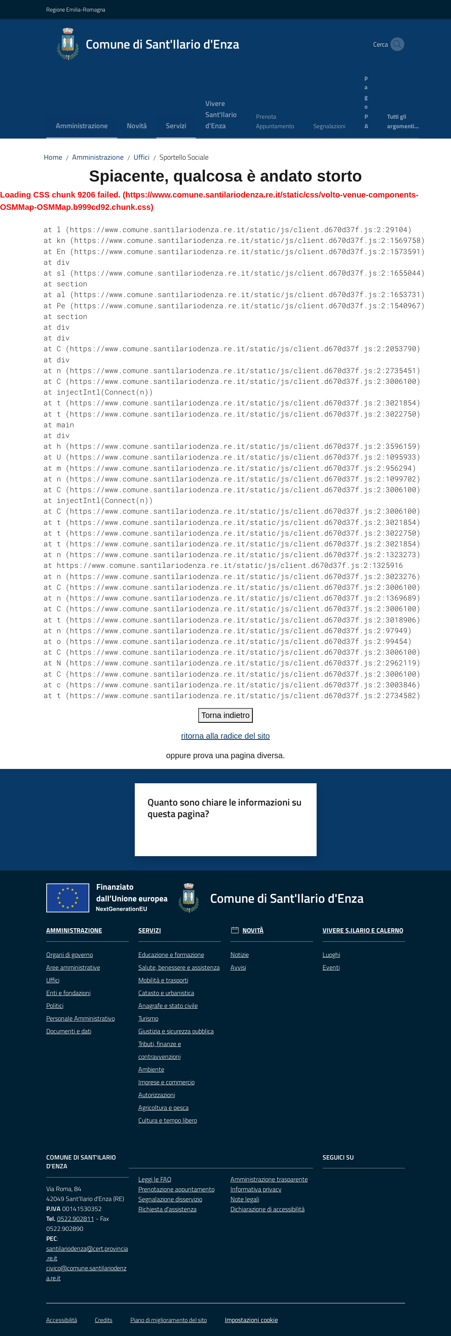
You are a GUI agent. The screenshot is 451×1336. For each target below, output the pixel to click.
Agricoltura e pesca (163, 1107)
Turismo (148, 1018)
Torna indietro (225, 715)
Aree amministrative (73, 967)
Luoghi (331, 954)
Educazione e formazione (171, 954)
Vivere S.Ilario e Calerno (363, 930)
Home (53, 157)
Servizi (149, 930)
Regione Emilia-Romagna (75, 9)
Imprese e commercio (166, 1082)
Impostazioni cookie (251, 1319)
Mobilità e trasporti (163, 980)
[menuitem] (81, 126)
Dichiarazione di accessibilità (267, 1209)
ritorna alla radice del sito (225, 736)
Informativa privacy (256, 1189)
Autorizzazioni (156, 1094)
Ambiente (151, 1069)
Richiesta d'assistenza (167, 1209)
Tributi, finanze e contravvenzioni (159, 1050)
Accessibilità (61, 1319)
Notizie (239, 954)
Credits (103, 1319)
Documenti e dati (68, 1031)
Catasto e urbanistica (166, 993)
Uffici (142, 157)
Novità (253, 930)
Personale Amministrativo (80, 1018)
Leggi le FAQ (154, 1179)
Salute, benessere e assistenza (179, 967)
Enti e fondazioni (68, 993)
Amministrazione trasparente (269, 1179)
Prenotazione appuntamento (176, 1189)
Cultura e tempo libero (167, 1120)
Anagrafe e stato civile (168, 1005)
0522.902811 (75, 1218)
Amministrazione (98, 157)
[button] (395, 44)
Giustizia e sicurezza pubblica (176, 1031)
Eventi (331, 967)
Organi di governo (69, 954)
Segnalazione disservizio (170, 1199)
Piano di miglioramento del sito (168, 1319)
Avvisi (238, 967)
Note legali (244, 1199)
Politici (54, 1005)
